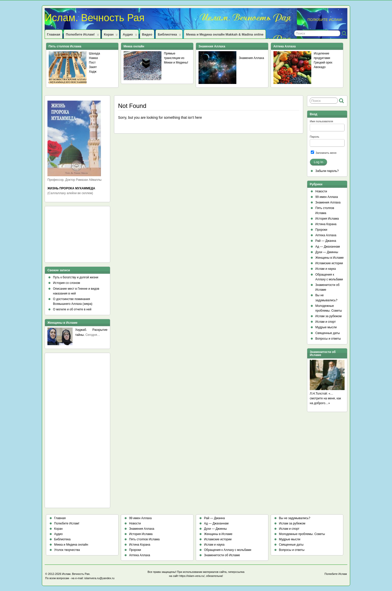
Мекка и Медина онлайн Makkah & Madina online (224, 34)
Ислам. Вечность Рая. (76, 573)
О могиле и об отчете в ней (72, 309)
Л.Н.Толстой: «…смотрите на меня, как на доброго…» (325, 398)
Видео (147, 34)
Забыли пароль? (327, 171)
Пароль (314, 136)
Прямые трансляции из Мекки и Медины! (176, 58)
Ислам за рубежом (328, 316)
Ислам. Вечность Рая (95, 17)
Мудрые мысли (326, 327)
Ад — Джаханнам (327, 246)
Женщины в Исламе (329, 257)
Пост (92, 62)
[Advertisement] (70, 236)
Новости (321, 191)
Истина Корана (326, 224)
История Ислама (327, 218)
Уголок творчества (67, 550)
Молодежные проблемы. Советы (302, 534)
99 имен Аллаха (326, 197)
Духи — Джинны (326, 252)
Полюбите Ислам (336, 573)
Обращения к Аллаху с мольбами (227, 550)
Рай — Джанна (325, 241)
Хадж (93, 71)
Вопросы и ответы (328, 338)
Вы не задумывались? (294, 518)
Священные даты (327, 333)
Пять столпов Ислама (144, 539)
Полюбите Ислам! (82, 36)
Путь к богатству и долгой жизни (75, 277)
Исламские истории (329, 263)
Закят (93, 67)
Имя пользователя (321, 121)
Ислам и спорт (325, 321)
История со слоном (66, 283)
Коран (111, 36)
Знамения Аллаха (251, 58)
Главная (53, 34)
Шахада (94, 53)
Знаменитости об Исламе (222, 555)
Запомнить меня (324, 152)
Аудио (130, 36)
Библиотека (169, 36)
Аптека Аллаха (325, 235)
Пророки (321, 229)
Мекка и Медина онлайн (71, 544)
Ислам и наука (325, 269)
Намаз (93, 58)
